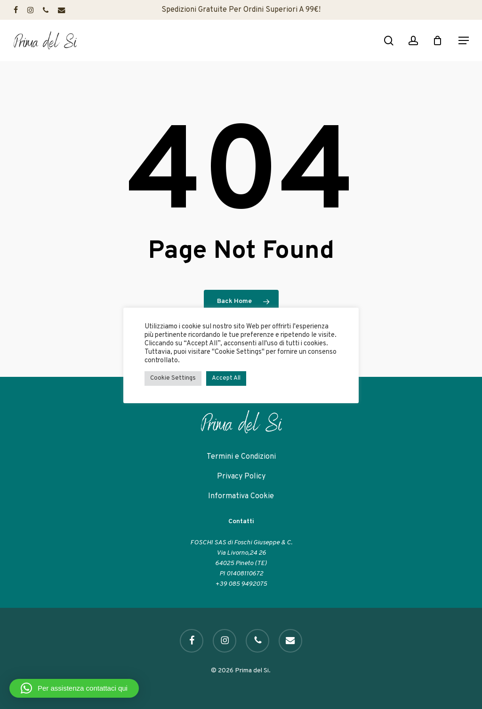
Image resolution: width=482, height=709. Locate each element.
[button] (463, 40)
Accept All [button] (226, 378)
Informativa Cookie (241, 496)
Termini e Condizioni (241, 457)
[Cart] (440, 40)
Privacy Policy (241, 476)
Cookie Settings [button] (173, 378)
